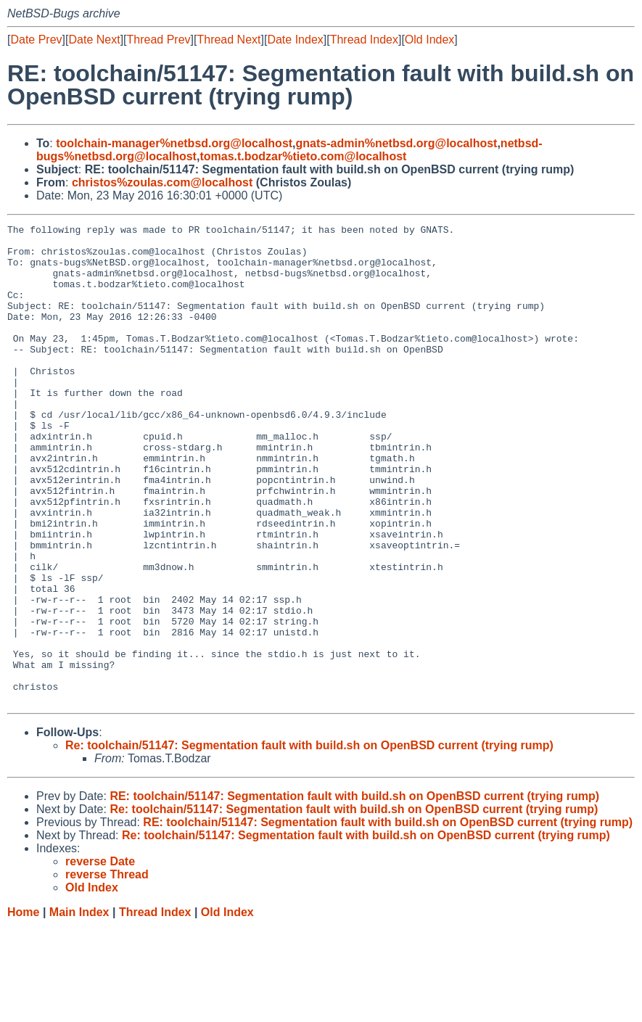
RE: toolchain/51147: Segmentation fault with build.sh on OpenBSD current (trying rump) (354, 892)
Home (23, 1008)
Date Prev (36, 39)
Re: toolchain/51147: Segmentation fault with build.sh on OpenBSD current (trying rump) (309, 841)
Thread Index (364, 39)
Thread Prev (159, 39)
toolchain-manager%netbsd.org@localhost (174, 143)
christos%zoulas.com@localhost (162, 182)
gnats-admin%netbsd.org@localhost (397, 143)
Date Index (295, 39)
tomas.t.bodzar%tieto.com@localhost (302, 156)
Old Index (429, 39)
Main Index (79, 1008)
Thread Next (228, 39)
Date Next (94, 39)
